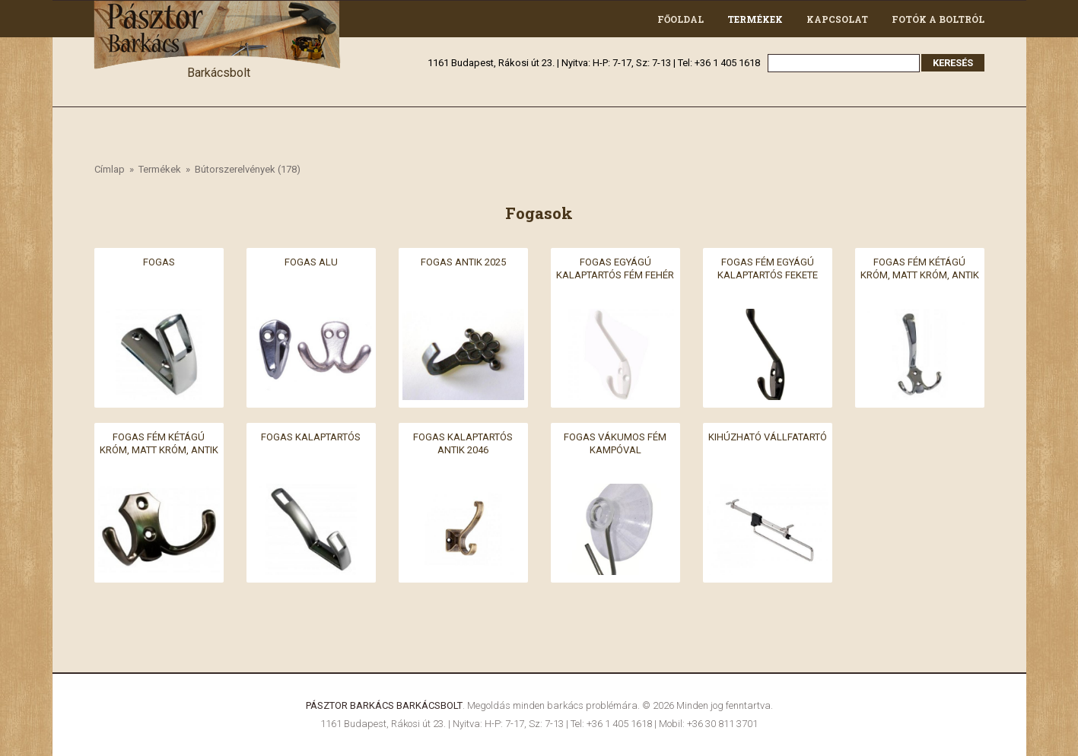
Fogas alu (311, 262)
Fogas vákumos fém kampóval (615, 443)
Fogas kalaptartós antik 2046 (463, 443)
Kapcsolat (837, 19)
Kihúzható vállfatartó (767, 437)
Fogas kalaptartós (311, 437)
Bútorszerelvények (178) (248, 169)
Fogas (159, 262)
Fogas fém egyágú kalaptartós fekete (767, 268)
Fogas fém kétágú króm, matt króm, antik (919, 268)
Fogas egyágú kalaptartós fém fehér (615, 268)
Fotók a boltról (938, 19)
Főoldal (680, 19)
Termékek (755, 19)
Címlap (109, 169)
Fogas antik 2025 (463, 262)
